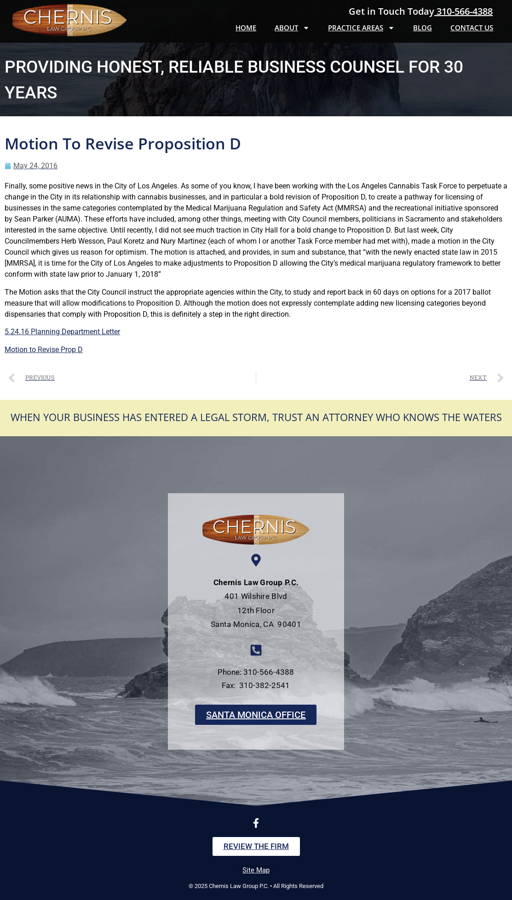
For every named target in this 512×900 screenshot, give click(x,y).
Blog (422, 27)
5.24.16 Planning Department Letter (62, 331)
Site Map (256, 870)
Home (246, 27)
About (292, 28)
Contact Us (471, 27)
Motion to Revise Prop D (44, 349)
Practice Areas (361, 28)
